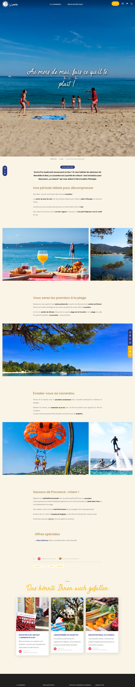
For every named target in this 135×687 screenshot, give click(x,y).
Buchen (114, 4)
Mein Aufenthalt (75, 4)
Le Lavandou (55, 4)
